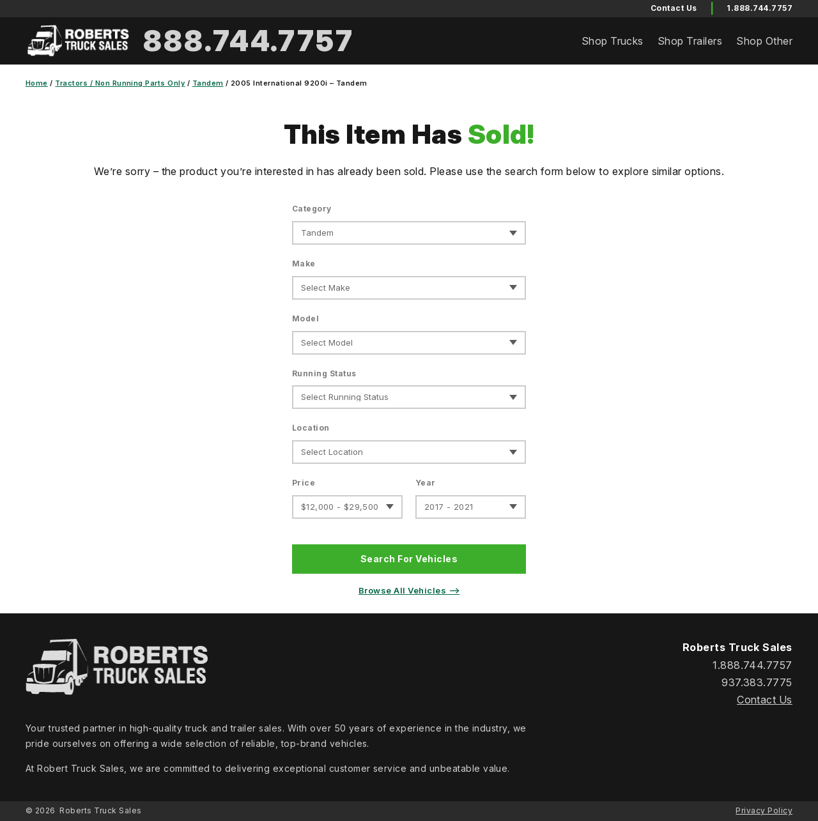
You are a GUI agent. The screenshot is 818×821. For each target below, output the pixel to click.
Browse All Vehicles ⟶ (409, 590)
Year (425, 482)
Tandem (208, 83)
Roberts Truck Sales (100, 810)
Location (311, 428)
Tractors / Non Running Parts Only (120, 83)
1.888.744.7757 (759, 8)
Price (303, 482)
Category (312, 208)
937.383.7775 (757, 682)
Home (37, 83)
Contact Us (764, 699)
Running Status (324, 373)
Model (305, 318)
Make (304, 263)
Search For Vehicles (409, 558)
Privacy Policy (764, 810)
